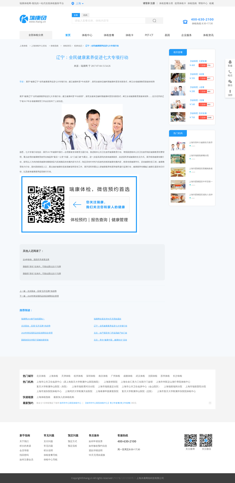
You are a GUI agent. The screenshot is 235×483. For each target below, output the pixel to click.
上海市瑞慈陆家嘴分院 (199, 155)
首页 (67, 35)
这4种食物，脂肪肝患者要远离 (36, 259)
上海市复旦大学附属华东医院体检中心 (176, 391)
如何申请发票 (95, 441)
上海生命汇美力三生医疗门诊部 (137, 381)
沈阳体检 (152, 375)
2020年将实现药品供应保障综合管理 (37, 333)
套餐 (76, 15)
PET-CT (149, 35)
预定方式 (72, 441)
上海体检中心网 (36, 19)
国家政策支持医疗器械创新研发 (35, 340)
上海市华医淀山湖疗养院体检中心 (173, 381)
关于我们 (24, 441)
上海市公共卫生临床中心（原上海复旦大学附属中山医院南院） (69, 381)
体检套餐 (109, 35)
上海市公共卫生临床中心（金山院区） (141, 386)
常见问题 (48, 445)
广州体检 (115, 375)
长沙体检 (177, 375)
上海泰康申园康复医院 (107, 391)
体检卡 (129, 35)
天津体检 (65, 375)
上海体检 (23, 46)
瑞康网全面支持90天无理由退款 (107, 319)
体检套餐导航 (50, 454)
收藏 (211, 3)
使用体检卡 (180, 3)
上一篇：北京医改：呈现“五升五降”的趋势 (38, 291)
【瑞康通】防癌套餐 (198, 113)
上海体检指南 (43, 397)
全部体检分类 (36, 35)
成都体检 (128, 375)
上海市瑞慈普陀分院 (195, 386)
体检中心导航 (50, 459)
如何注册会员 (26, 459)
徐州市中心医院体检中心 (70, 402)
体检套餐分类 (166, 3)
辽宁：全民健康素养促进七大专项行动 (110, 326)
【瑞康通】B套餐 (196, 74)
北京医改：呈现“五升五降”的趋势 (35, 326)
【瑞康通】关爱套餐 (198, 61)
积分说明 (48, 450)
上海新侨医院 (111, 381)
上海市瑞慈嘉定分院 (108, 386)
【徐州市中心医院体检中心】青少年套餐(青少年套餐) (107, 402)
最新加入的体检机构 (64, 397)
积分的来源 (25, 445)
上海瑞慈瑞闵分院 (173, 386)
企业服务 (186, 35)
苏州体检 (165, 375)
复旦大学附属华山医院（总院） (138, 391)
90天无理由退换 (97, 454)
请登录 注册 (149, 3)
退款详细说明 (95, 450)
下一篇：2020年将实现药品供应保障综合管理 (39, 296)
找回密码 (24, 454)
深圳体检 (90, 375)
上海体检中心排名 (39, 46)
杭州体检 (78, 375)
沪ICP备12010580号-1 (124, 478)
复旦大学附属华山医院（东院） (53, 386)
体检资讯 (208, 35)
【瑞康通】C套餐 (196, 100)
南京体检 (103, 375)
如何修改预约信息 (98, 445)
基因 (167, 35)
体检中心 (87, 35)
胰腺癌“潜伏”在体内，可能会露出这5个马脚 (42, 266)
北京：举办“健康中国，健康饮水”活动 (110, 340)
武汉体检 (140, 375)
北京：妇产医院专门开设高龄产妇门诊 (110, 333)
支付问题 (48, 441)
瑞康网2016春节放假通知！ (33, 319)
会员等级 (24, 450)
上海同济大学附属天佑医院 (78, 391)
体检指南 (192, 3)
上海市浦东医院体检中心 (49, 391)
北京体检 (41, 375)
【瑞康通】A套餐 (196, 87)
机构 (85, 15)
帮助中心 (203, 3)
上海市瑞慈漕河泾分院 (83, 386)
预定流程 (72, 445)
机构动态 (78, 46)
